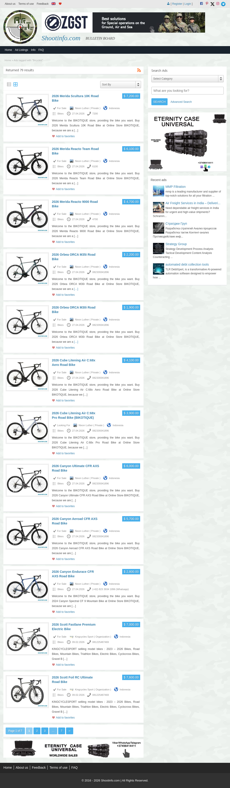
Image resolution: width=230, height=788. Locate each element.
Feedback (43, 3)
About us (10, 3)
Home (8, 49)
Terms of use (26, 3)
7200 (95, 113)
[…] (76, 130)
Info (33, 49)
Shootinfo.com (61, 38)
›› (70, 730)
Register (177, 3)
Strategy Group (176, 244)
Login (187, 3)
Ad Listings (21, 49)
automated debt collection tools (187, 264)
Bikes (61, 113)
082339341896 (100, 272)
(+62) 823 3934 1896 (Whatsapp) (110, 589)
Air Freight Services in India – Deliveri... (193, 203)
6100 (95, 166)
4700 (95, 219)
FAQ (41, 49)
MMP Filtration (176, 186)
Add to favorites (65, 136)
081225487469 (100, 642)
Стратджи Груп (176, 223)
